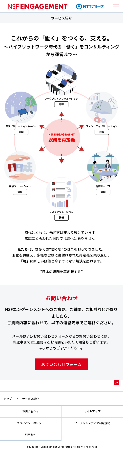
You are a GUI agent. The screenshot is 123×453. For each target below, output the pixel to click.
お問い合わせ (30, 411)
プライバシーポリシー (30, 423)
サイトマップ (92, 411)
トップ (8, 399)
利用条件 (30, 435)
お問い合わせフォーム (61, 364)
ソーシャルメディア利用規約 (92, 423)
